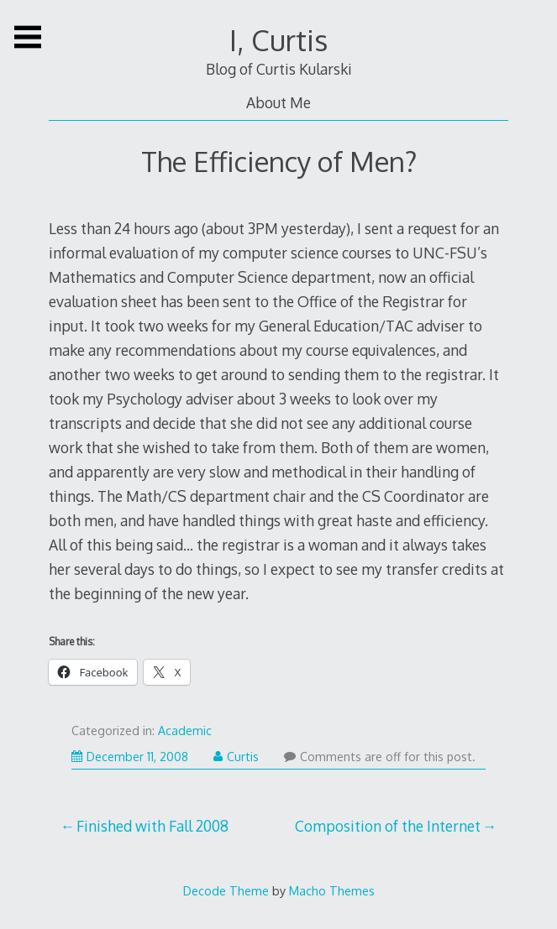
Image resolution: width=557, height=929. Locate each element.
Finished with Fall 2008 (152, 826)
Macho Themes (332, 890)
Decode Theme (226, 890)
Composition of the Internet (388, 826)
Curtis (236, 756)
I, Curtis (278, 40)
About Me (278, 102)
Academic (185, 730)
